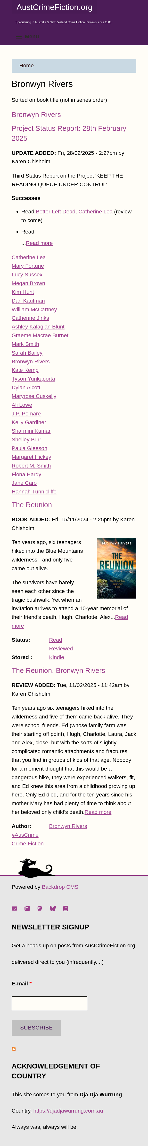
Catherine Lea (29, 257)
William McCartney (34, 309)
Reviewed (61, 649)
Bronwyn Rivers (36, 114)
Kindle (56, 657)
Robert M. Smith (31, 466)
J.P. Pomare (26, 414)
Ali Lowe (22, 405)
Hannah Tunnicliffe (34, 492)
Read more (39, 243)
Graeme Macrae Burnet (40, 335)
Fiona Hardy (26, 474)
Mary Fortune (28, 266)
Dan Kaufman (28, 301)
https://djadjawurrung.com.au (68, 1111)
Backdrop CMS (60, 887)
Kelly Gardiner (29, 422)
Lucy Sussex (27, 275)
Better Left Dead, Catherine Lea (74, 212)
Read (55, 640)
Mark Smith (25, 344)
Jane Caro (24, 483)
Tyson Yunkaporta (33, 379)
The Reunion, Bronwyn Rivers (58, 670)
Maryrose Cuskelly (34, 396)
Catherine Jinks (30, 318)
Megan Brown (28, 283)
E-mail (22, 984)
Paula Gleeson (29, 448)
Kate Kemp (25, 370)
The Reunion (32, 505)
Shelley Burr (26, 440)
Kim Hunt (23, 292)
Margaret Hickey (31, 457)
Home (26, 65)
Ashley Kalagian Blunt (38, 327)
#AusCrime (25, 835)
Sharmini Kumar (31, 431)
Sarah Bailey (27, 353)
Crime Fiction (28, 844)
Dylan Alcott (26, 387)
